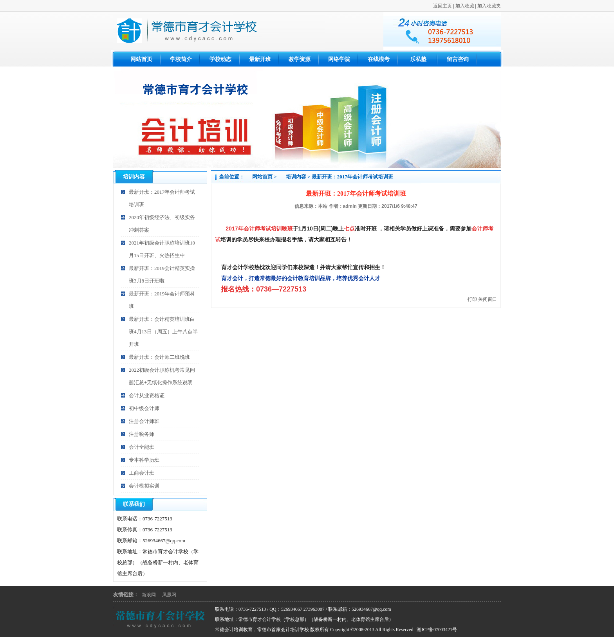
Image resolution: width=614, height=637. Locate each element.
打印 (472, 299)
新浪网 (149, 594)
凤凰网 (169, 594)
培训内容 (296, 177)
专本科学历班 (144, 460)
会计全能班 (141, 447)
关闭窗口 (487, 299)
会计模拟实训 (144, 486)
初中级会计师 (144, 408)
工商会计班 (141, 473)
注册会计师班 (144, 421)
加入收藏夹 (489, 6)
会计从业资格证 (146, 395)
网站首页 (262, 177)
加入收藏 (464, 6)
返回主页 (442, 6)
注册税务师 (141, 434)
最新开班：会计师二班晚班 (159, 357)
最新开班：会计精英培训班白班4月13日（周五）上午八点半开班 (163, 331)
